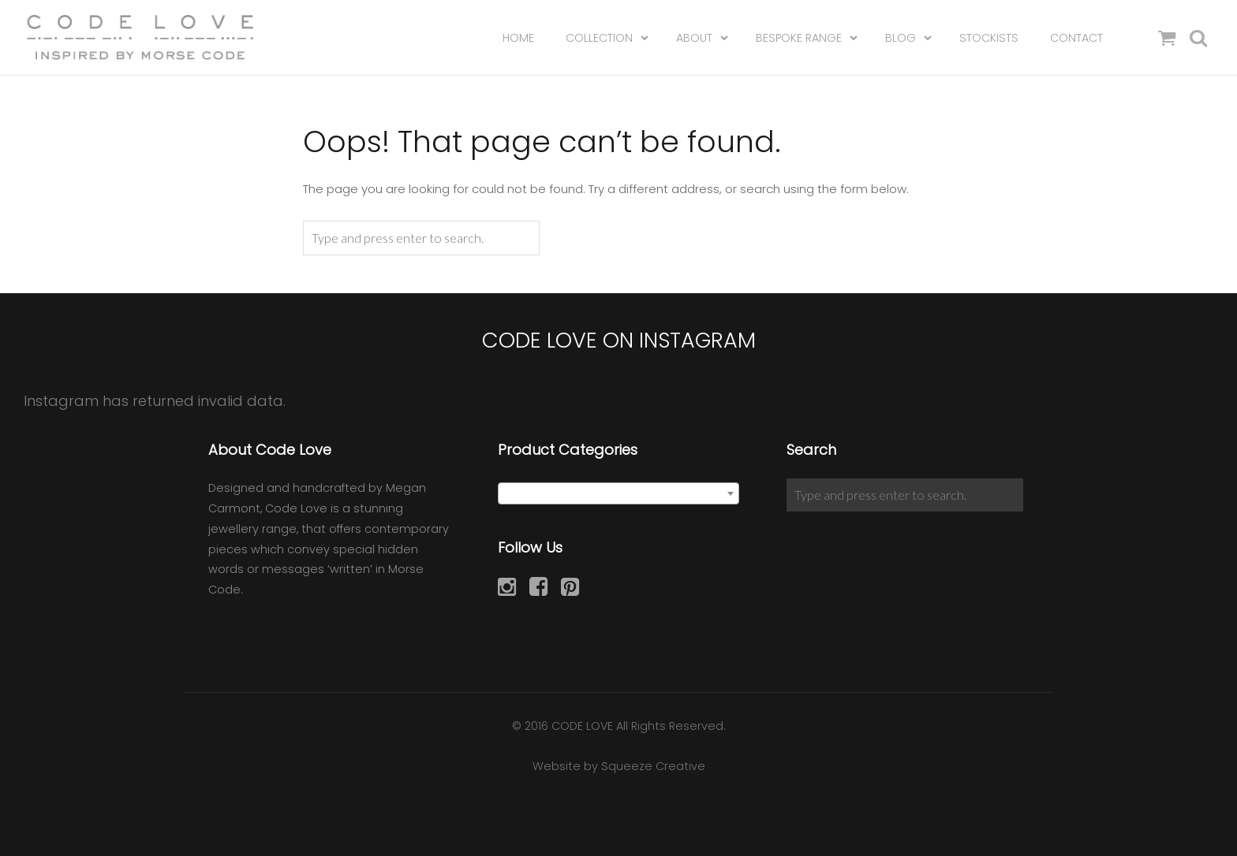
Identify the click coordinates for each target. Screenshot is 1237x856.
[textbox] (619, 494)
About (694, 39)
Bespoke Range (799, 39)
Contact (1076, 39)
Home (518, 39)
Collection (599, 39)
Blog (900, 39)
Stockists (988, 39)
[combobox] (619, 493)
